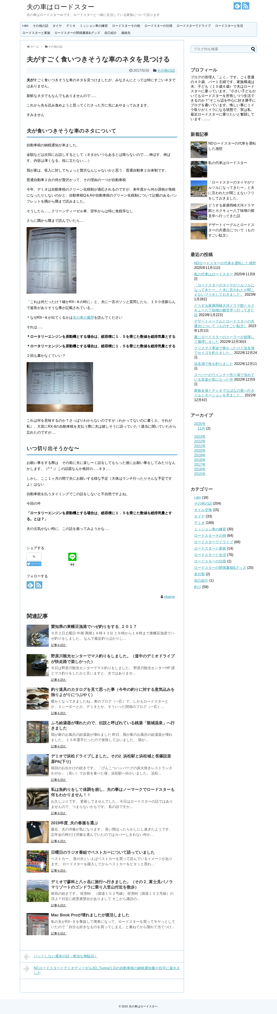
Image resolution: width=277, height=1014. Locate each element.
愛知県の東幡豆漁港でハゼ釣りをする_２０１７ (94, 626)
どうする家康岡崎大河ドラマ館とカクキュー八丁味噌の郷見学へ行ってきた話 (231, 210)
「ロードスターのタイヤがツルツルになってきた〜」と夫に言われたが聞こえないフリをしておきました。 (224, 289)
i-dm (25, 25)
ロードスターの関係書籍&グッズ (77, 33)
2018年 (200, 460)
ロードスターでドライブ (194, 25)
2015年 (200, 474)
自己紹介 (110, 33)
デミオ (71, 25)
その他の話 (40, 25)
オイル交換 (203, 510)
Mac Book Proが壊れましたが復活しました (90, 915)
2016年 (200, 469)
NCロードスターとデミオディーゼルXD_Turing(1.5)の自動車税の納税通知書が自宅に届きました (101, 970)
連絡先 (126, 33)
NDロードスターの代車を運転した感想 (225, 263)
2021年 (200, 446)
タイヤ (57, 25)
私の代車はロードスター (227, 163)
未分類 (199, 574)
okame (169, 597)
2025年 (200, 424)
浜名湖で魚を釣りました (213, 364)
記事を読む (58, 645)
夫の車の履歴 (83, 317)
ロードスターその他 (126, 25)
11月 (201, 428)
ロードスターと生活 (229, 25)
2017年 (200, 464)
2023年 (200, 436)
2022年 (200, 441)
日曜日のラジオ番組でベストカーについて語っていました (103, 852)
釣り (197, 587)
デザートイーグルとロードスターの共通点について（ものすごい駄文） (231, 230)
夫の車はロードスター (60, 6)
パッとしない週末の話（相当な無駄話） (60, 956)
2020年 (200, 450)
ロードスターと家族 (36, 33)
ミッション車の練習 (94, 25)
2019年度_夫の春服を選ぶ (74, 823)
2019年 (200, 455)
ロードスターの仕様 (158, 25)
